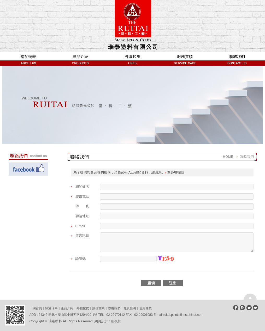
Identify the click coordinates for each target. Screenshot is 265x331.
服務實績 (185, 59)
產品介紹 (80, 59)
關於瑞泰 (28, 59)
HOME (228, 157)
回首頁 (37, 308)
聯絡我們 (237, 59)
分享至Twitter (255, 307)
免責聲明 (129, 308)
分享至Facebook (236, 307)
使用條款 (145, 308)
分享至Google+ (242, 307)
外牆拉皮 (133, 59)
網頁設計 (101, 321)
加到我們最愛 (249, 307)
